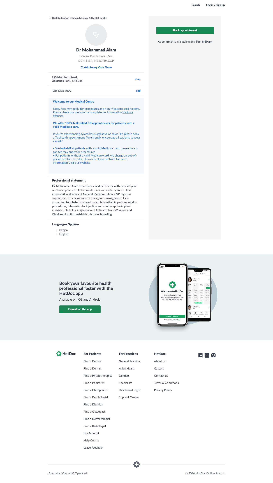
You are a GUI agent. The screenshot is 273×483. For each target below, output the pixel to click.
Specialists (125, 383)
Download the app (80, 309)
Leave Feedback (93, 447)
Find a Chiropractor (96, 390)
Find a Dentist (92, 368)
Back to (78, 18)
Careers (159, 368)
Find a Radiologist (95, 426)
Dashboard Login (129, 390)
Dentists (124, 375)
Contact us (161, 375)
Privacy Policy (163, 390)
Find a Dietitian (93, 404)
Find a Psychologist (96, 397)
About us (160, 361)
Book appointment (185, 30)
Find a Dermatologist (97, 419)
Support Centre (128, 397)
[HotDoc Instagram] (213, 355)
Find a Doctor (92, 361)
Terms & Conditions (166, 383)
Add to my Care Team (96, 67)
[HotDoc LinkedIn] (207, 355)
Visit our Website (79, 162)
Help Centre (91, 440)
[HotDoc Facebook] (200, 355)
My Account (91, 433)
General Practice (129, 361)
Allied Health (127, 368)
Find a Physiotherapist (98, 375)
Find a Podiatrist (94, 383)
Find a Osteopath (95, 411)
